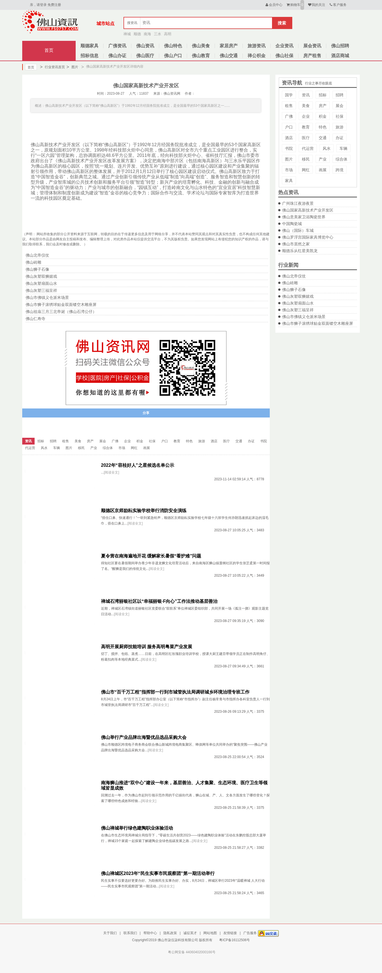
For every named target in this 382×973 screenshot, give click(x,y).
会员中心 (273, 5)
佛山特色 (173, 45)
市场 (289, 170)
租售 (289, 105)
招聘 (339, 95)
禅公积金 (257, 55)
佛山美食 (201, 45)
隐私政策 (170, 933)
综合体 (341, 159)
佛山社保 (284, 55)
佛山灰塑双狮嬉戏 (298, 296)
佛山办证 (117, 55)
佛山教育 (201, 55)
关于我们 (110, 933)
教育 (306, 127)
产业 (323, 159)
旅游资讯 (257, 45)
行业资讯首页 (52, 67)
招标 (323, 95)
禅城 (127, 34)
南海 (147, 34)
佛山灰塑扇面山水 (298, 303)
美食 (306, 105)
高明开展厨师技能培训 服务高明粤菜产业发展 (146, 646)
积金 (323, 116)
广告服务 (250, 933)
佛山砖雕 (290, 283)
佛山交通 (229, 55)
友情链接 (230, 933)
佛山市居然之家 (296, 244)
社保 (339, 116)
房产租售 (312, 55)
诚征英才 (190, 933)
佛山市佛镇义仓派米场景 (303, 316)
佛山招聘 (340, 45)
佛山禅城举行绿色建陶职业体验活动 (137, 828)
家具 (289, 180)
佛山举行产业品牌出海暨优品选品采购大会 (143, 737)
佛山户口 (173, 55)
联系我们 (130, 933)
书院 (289, 148)
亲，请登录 (38, 5)
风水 (327, 148)
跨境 (339, 170)
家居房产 (229, 45)
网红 (306, 170)
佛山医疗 (145, 55)
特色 (323, 127)
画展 (323, 170)
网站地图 (210, 933)
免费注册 (54, 5)
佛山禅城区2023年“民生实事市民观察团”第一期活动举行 (158, 873)
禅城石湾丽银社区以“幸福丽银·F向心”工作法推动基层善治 (159, 601)
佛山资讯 (145, 45)
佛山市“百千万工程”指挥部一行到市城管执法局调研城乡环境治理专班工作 (175, 692)
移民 (306, 159)
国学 (289, 95)
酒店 (289, 137)
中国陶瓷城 (292, 223)
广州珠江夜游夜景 (298, 203)
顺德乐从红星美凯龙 (300, 250)
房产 (323, 105)
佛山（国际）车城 (298, 230)
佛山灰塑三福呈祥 (298, 310)
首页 (48, 50)
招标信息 (89, 55)
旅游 (339, 127)
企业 (306, 116)
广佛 (289, 116)
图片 (72, 67)
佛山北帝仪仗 (294, 276)
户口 (289, 127)
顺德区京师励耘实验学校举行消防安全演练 (143, 510)
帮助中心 (150, 933)
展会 (339, 105)
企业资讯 (284, 45)
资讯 (306, 95)
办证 (339, 137)
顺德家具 (89, 45)
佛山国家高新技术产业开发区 (307, 210)
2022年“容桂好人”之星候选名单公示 (137, 465)
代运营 (308, 148)
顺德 (137, 34)
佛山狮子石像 (294, 289)
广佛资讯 (117, 45)
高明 (167, 34)
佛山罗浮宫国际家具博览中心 (307, 237)
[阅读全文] (111, 472)
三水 (157, 34)
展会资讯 (312, 45)
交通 (323, 137)
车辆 (343, 148)
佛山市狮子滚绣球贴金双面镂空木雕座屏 (317, 323)
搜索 (282, 23)
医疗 (306, 137)
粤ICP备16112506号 (234, 940)
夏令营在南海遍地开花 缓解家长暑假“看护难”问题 (151, 556)
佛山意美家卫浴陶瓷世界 (303, 217)
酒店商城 (340, 55)
